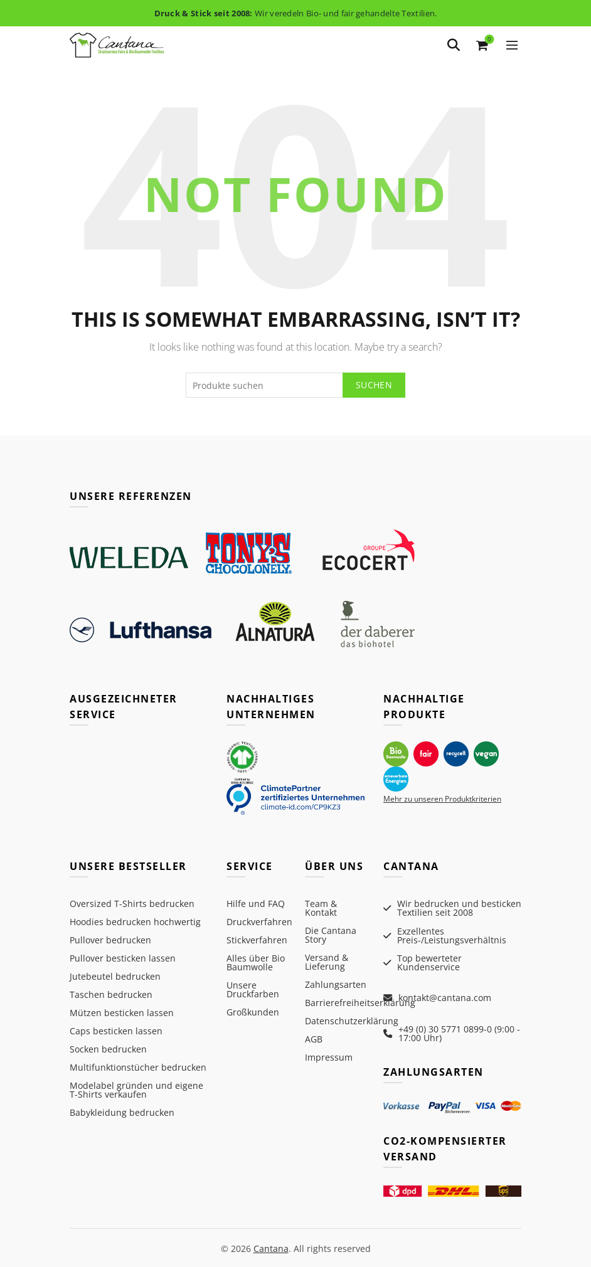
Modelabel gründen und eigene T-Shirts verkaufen (136, 1089)
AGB (313, 1039)
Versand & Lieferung (326, 962)
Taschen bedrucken (111, 994)
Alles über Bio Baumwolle (255, 962)
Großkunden (252, 1012)
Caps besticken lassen (116, 1031)
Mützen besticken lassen (122, 1013)
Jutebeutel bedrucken (115, 976)
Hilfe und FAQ (255, 903)
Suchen (374, 385)
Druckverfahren (259, 922)
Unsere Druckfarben (252, 989)
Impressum (329, 1057)
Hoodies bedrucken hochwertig (135, 922)
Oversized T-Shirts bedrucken (132, 903)
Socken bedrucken (108, 1049)
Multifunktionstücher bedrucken (138, 1067)
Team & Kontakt (321, 908)
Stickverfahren (256, 940)
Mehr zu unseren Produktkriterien (442, 798)
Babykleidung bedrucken (122, 1112)
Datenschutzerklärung (351, 1021)
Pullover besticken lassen (123, 958)
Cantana (271, 1247)
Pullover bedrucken (110, 940)
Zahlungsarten (335, 984)
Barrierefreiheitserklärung (360, 1003)
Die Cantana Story (330, 935)
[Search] (454, 45)
